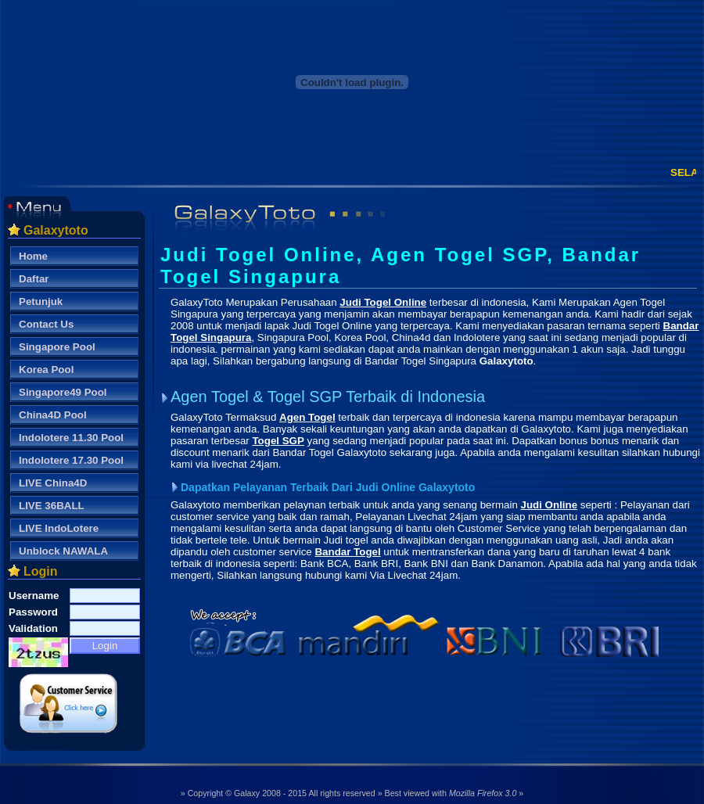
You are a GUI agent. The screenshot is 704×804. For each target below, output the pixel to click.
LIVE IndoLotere (59, 528)
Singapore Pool (57, 347)
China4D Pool (53, 415)
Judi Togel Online (382, 302)
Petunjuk (41, 301)
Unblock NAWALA (63, 551)
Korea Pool (46, 369)
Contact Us (46, 324)
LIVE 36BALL (51, 505)
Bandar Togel (347, 552)
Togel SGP (278, 441)
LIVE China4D (53, 483)
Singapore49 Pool (63, 392)
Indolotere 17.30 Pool (71, 460)
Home (33, 256)
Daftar (34, 279)
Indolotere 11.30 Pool (71, 437)
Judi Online (549, 505)
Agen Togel (307, 417)
